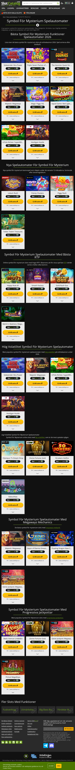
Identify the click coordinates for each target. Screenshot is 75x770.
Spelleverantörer (6, 731)
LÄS (63, 8)
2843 (13, 500)
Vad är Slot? (32, 721)
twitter (10, 741)
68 (37, 145)
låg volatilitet (40, 437)
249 (37, 461)
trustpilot (20, 741)
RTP (65, 263)
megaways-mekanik (53, 528)
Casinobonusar (19, 723)
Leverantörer (22, 8)
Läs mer (51, 766)
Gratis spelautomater (8, 723)
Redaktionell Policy (33, 734)
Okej (58, 766)
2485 (62, 461)
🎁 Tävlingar (29, 13)
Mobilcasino (18, 729)
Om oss (29, 723)
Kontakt (16, 731)
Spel (3, 8)
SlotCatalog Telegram (45, 744)
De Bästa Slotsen (6, 721)
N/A (13, 196)
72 (13, 461)
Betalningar (54, 8)
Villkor (29, 726)
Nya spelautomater (7, 737)
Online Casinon (19, 721)
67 (13, 145)
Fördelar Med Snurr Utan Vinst (66, 709)
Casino (44, 8)
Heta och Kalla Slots (12, 13)
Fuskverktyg (9, 709)
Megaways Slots (6, 729)
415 (62, 551)
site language (65, 2)
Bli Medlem (69, 729)
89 (37, 551)
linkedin (2, 741)
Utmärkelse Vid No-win (29, 709)
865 (13, 680)
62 (62, 107)
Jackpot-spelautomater (8, 726)
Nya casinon (18, 726)
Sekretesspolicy (32, 729)
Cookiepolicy (31, 731)
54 (37, 107)
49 (13, 107)
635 (13, 590)
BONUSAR (35, 8)
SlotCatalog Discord (51, 744)
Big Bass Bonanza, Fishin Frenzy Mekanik (47, 709)
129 (13, 642)
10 (13, 68)
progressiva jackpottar (55, 618)
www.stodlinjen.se (14, 77)
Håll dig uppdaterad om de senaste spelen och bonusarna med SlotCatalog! (57, 723)
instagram (13, 741)
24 (37, 68)
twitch (17, 741)
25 (62, 68)
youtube (6, 741)
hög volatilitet (50, 352)
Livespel (10, 8)
